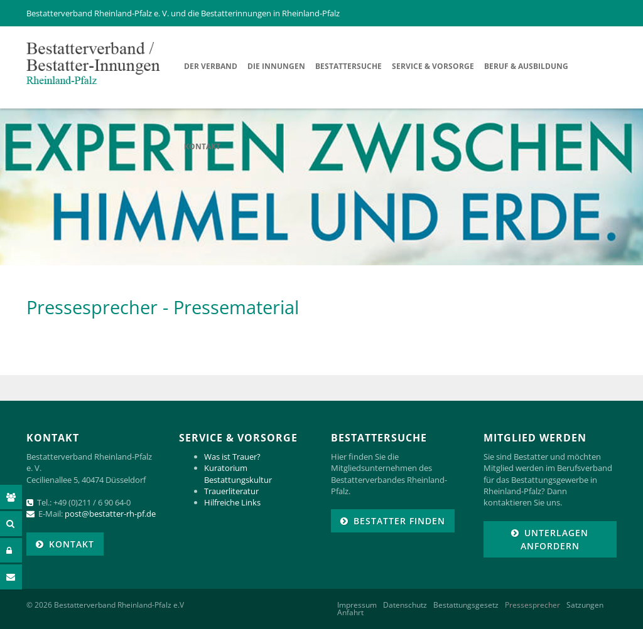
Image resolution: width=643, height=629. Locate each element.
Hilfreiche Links (232, 502)
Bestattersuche (348, 66)
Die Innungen (276, 66)
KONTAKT (71, 544)
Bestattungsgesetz (466, 605)
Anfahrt (350, 612)
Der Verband (210, 66)
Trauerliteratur (231, 491)
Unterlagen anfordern (555, 539)
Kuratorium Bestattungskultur (238, 473)
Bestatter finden (399, 521)
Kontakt (202, 146)
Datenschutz (405, 605)
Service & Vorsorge (433, 66)
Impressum (357, 605)
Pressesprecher (532, 605)
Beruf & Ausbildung (526, 66)
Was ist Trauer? (232, 456)
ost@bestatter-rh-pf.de (113, 513)
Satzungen (584, 605)
